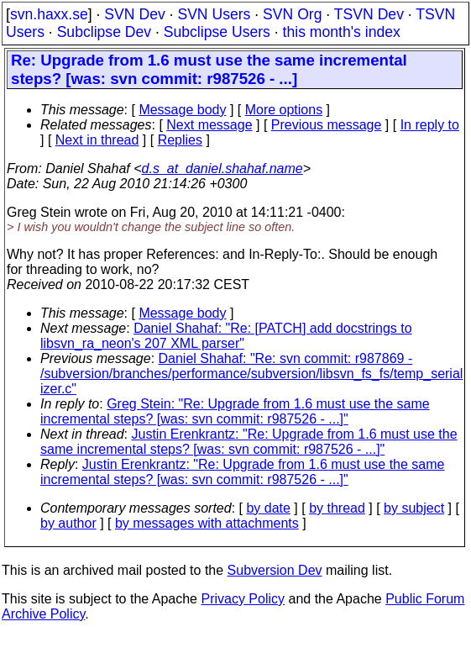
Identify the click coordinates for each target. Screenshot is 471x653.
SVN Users (213, 14)
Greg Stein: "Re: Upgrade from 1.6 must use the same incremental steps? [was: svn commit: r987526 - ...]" (235, 411)
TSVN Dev (369, 14)
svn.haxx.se (49, 14)
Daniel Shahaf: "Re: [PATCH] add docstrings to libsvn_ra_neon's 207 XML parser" (226, 335)
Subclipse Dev (104, 32)
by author (68, 523)
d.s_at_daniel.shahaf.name (222, 168)
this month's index (341, 32)
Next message (209, 125)
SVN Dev (134, 14)
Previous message (326, 125)
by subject (414, 508)
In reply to (429, 125)
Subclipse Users (217, 32)
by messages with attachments (207, 523)
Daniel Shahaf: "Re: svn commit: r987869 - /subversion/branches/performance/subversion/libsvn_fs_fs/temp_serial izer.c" (251, 373)
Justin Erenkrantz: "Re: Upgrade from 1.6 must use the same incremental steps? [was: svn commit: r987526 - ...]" (249, 441)
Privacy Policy (243, 599)
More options (284, 110)
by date (268, 508)
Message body (182, 110)
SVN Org (292, 14)
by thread (337, 508)
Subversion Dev (275, 570)
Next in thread (97, 140)
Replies (180, 140)
